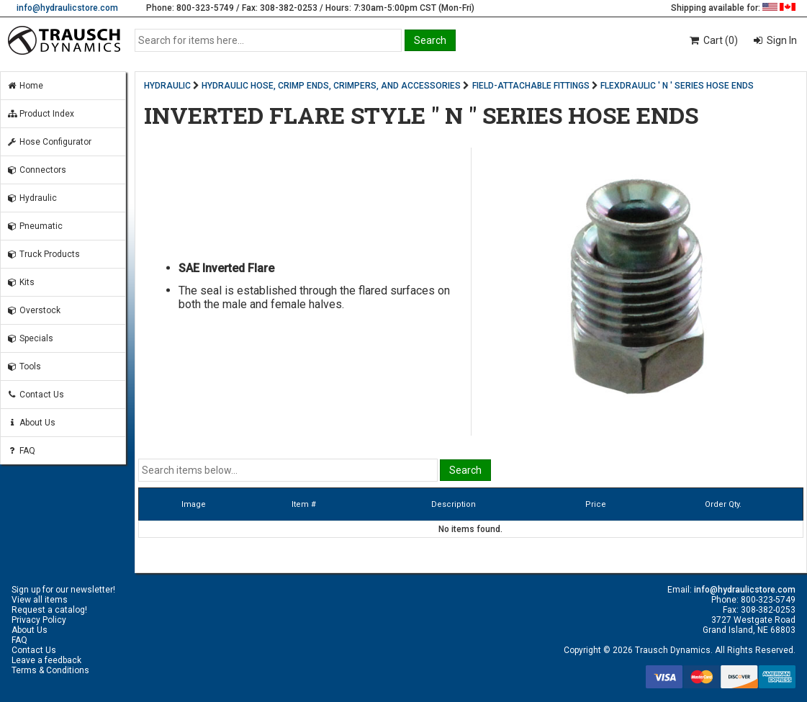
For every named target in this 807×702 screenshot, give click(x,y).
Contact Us (35, 395)
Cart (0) (713, 40)
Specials (29, 338)
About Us (30, 423)
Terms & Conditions (50, 670)
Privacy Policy (39, 620)
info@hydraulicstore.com (67, 8)
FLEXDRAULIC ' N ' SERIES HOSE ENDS (677, 86)
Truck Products (43, 254)
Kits (20, 282)
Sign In (781, 40)
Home (24, 86)
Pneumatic (34, 226)
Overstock (33, 310)
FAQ (20, 451)
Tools (23, 366)
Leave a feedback (46, 660)
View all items (40, 600)
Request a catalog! (49, 610)
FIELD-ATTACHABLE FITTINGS (531, 86)
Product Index (40, 114)
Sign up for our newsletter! (63, 590)
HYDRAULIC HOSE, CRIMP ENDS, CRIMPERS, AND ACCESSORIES (331, 86)
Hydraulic (31, 198)
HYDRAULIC (167, 86)
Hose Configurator (48, 142)
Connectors (36, 170)
